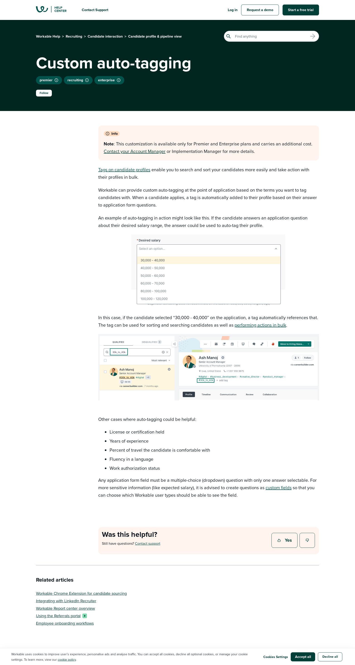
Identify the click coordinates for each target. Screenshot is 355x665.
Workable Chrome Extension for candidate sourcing (81, 593)
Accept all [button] (303, 656)
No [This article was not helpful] (307, 541)
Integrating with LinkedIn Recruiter (66, 601)
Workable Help (48, 36)
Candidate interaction (105, 36)
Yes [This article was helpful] (285, 541)
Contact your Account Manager (135, 151)
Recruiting (74, 36)
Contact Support (95, 9)
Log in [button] (232, 9)
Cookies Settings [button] (275, 657)
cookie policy (67, 659)
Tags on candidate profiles (124, 169)
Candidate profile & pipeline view (155, 36)
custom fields (279, 487)
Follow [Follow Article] (44, 93)
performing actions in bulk (260, 325)
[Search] (271, 36)
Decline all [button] (330, 656)
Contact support (147, 543)
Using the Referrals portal (60, 616)
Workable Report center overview (65, 608)
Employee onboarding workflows (65, 623)
